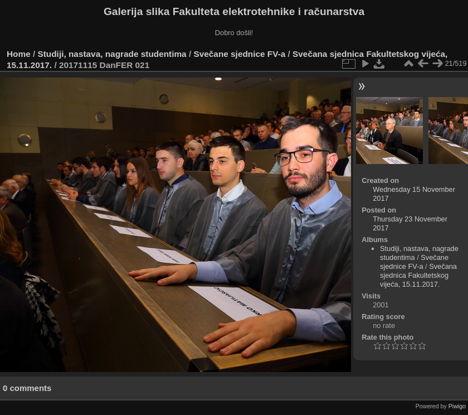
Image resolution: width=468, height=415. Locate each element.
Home (19, 54)
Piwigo (457, 406)
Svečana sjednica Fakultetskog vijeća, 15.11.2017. (418, 275)
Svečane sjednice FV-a (239, 54)
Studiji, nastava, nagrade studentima (112, 54)
